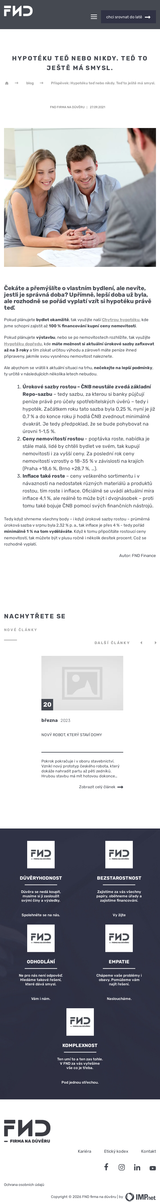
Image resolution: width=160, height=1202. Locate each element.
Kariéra (84, 1140)
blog (30, 72)
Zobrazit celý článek (101, 776)
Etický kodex (116, 1140)
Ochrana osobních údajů (24, 1174)
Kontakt (148, 1140)
